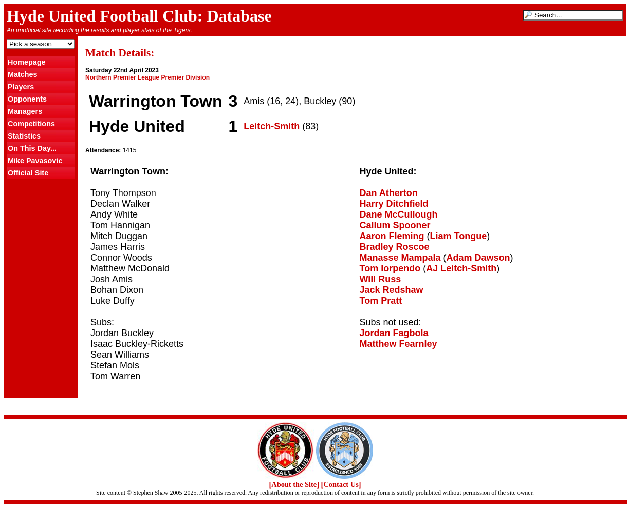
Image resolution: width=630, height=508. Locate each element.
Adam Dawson (478, 257)
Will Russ (380, 279)
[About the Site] (294, 484)
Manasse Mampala (400, 257)
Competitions (31, 124)
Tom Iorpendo (390, 268)
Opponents (27, 99)
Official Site (28, 173)
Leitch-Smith (272, 126)
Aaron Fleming (392, 236)
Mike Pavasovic (35, 161)
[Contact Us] (341, 484)
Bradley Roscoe (395, 247)
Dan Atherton (389, 193)
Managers (25, 111)
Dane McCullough (399, 214)
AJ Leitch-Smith (461, 268)
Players (21, 87)
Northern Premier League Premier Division (147, 77)
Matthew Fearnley (398, 344)
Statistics (24, 136)
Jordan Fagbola (394, 333)
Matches (23, 74)
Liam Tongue (458, 236)
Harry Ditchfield (394, 204)
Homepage (27, 62)
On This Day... (32, 148)
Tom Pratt (381, 301)
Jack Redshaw (391, 290)
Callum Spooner (395, 225)
